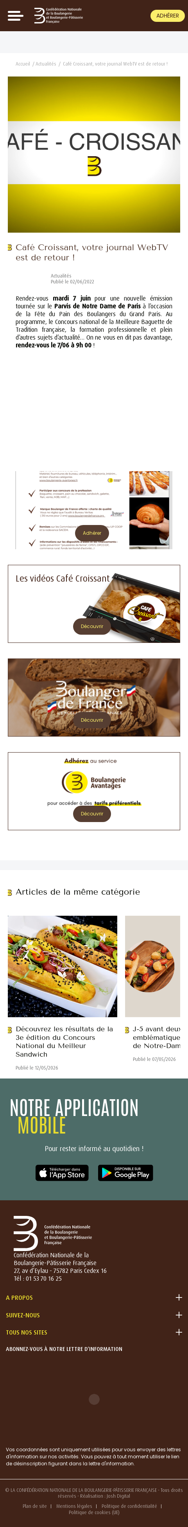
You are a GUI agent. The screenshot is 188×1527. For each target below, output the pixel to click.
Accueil (23, 64)
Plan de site (35, 1506)
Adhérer (167, 16)
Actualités (46, 64)
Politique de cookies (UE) (94, 1512)
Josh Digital (118, 1496)
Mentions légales (74, 1506)
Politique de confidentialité (129, 1506)
